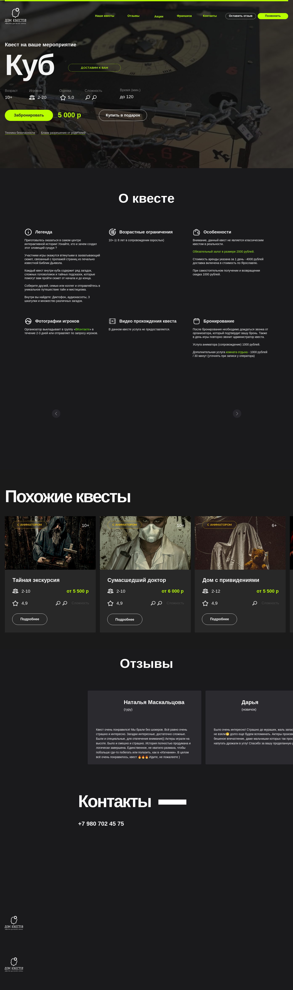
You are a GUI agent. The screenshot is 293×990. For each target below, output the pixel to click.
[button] (123, 115)
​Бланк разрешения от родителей (63, 132)
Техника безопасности (20, 132)
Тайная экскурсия (36, 580)
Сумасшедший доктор (136, 580)
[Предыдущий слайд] (56, 413)
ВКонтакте (83, 329)
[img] (15, 16)
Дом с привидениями (230, 580)
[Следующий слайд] (237, 413)
